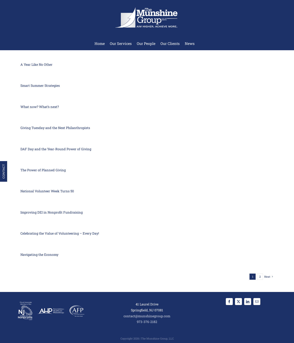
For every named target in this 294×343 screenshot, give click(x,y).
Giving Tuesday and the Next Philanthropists (55, 128)
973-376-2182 (147, 322)
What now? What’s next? (39, 107)
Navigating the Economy (39, 254)
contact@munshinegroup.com (147, 316)
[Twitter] (238, 301)
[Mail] (256, 301)
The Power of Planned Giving (43, 170)
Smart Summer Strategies (40, 85)
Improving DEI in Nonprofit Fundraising (51, 212)
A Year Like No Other (36, 64)
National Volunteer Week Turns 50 (47, 191)
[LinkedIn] (247, 301)
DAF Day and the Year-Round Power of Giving (55, 149)
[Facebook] (229, 301)
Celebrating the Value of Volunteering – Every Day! (59, 233)
